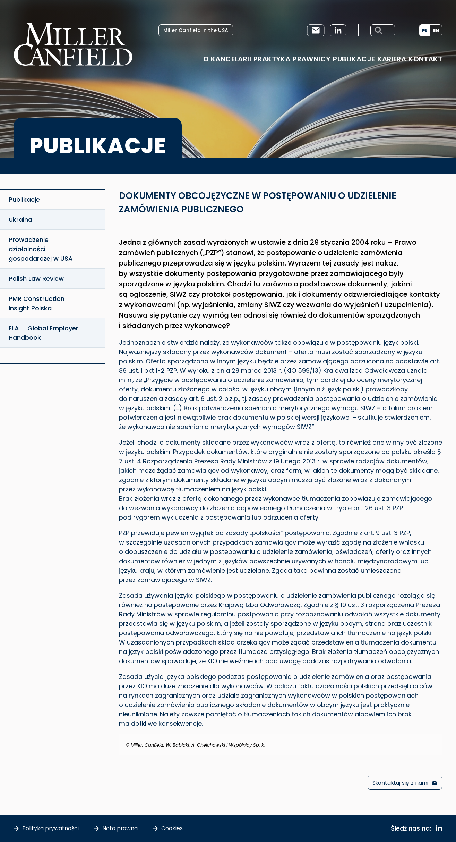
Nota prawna (120, 828)
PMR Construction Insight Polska (36, 303)
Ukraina (20, 219)
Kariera (391, 59)
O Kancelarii (227, 59)
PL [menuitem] (425, 30)
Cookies (172, 828)
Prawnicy (311, 59)
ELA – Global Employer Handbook (43, 333)
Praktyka (271, 59)
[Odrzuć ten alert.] (438, 739)
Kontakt (425, 59)
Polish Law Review (36, 278)
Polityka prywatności (50, 828)
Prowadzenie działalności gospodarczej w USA (41, 249)
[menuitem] (424, 30)
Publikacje (354, 59)
